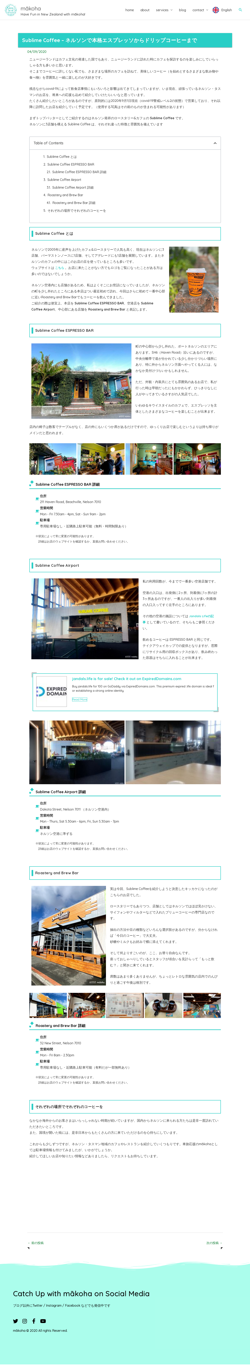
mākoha (43, 11)
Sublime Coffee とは (62, 164)
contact (198, 13)
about (145, 13)
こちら (60, 275)
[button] (240, 13)
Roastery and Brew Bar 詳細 (73, 210)
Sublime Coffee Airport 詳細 (73, 194)
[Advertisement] (125, 1204)
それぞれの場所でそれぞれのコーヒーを (76, 218)
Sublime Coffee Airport (64, 187)
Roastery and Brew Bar (65, 202)
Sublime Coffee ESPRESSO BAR (70, 171)
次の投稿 (213, 1250)
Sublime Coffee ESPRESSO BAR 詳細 (79, 179)
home (130, 13)
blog (182, 13)
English (226, 13)
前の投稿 (36, 1250)
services (162, 13)
